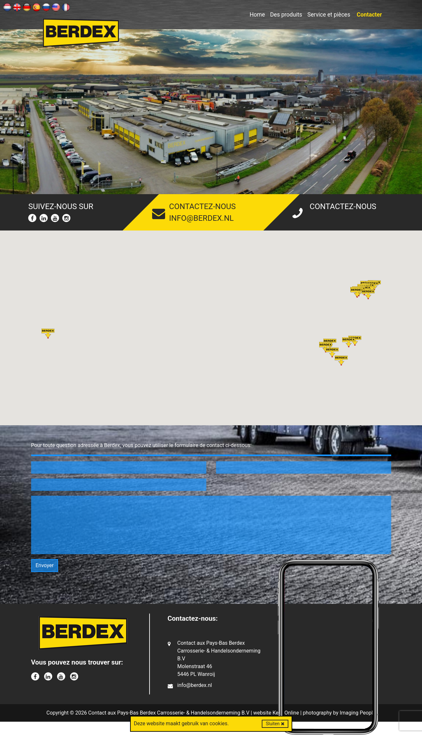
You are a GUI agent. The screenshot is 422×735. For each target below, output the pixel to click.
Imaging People (358, 713)
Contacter (369, 14)
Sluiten (275, 723)
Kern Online (285, 713)
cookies (218, 723)
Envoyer (45, 565)
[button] (357, 293)
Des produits (286, 14)
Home (257, 14)
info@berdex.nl (201, 218)
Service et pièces (328, 14)
